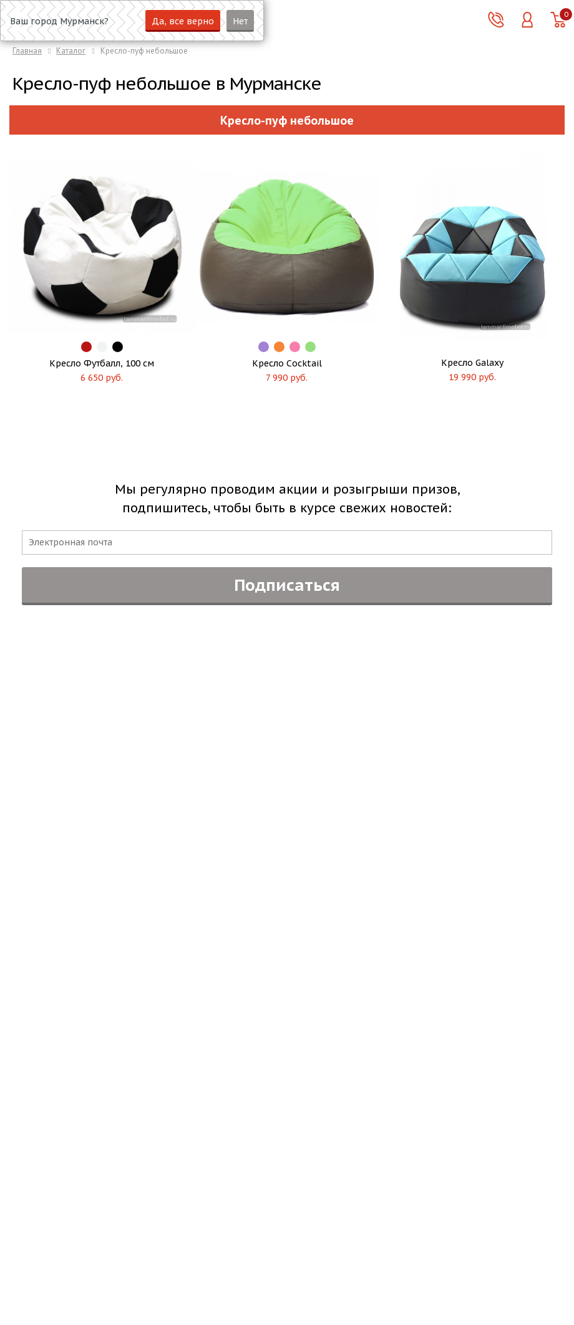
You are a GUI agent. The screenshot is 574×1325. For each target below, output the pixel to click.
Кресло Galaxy (472, 362)
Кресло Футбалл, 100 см (101, 363)
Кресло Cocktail (287, 363)
